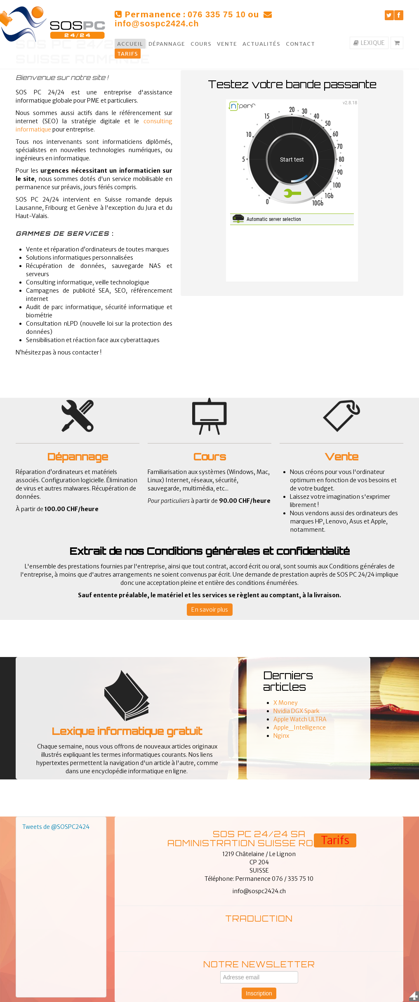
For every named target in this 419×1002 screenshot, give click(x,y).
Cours (201, 43)
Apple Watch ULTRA (300, 719)
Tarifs (127, 53)
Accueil (130, 43)
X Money (285, 702)
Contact (300, 43)
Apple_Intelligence (299, 727)
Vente (227, 43)
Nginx (281, 735)
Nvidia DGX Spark (296, 711)
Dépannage (166, 43)
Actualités (261, 43)
